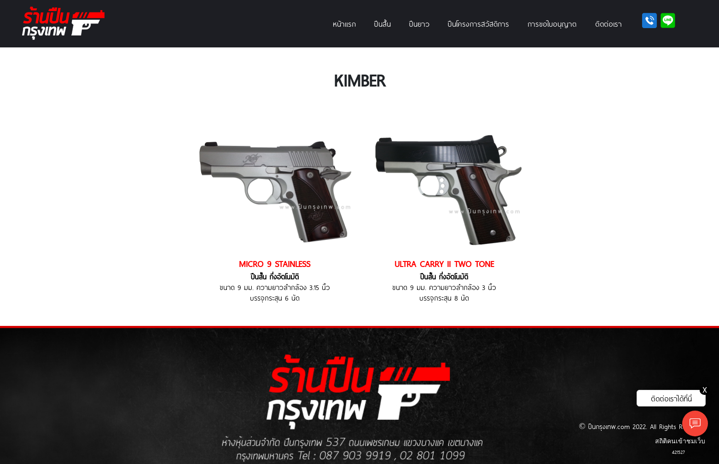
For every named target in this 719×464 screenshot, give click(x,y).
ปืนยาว (419, 23)
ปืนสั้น (382, 23)
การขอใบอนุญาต (552, 23)
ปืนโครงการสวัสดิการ (478, 23)
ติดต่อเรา (608, 23)
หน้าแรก (344, 23)
